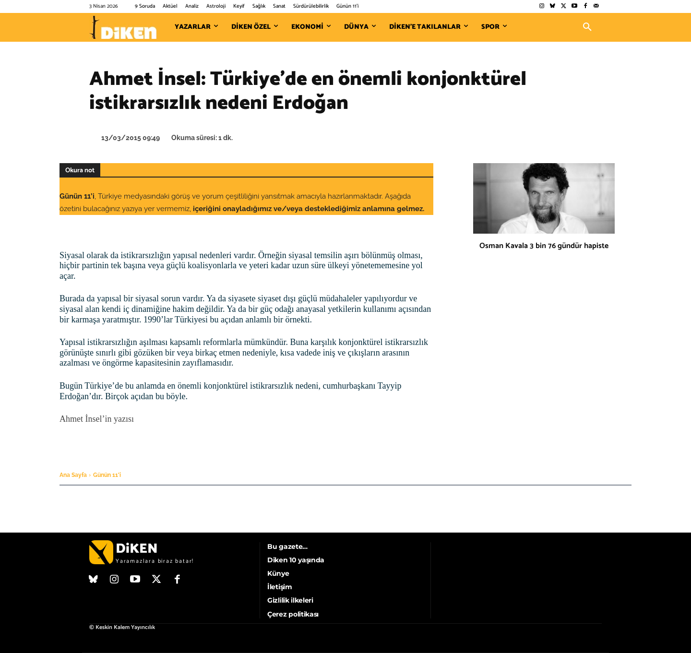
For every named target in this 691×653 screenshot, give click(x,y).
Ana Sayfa (73, 475)
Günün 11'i (107, 475)
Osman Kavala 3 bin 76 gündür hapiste (543, 245)
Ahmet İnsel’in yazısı (97, 419)
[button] (587, 27)
